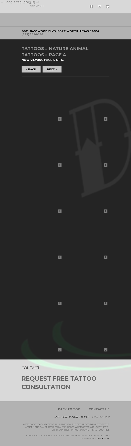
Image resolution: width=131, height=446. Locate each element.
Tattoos (33, 48)
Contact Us (99, 409)
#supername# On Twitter (107, 6)
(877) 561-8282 (33, 34)
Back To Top (69, 409)
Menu (37, 6)
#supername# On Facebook (91, 6)
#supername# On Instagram (99, 6)
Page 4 (57, 54)
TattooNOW (102, 438)
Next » (52, 69)
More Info (61, 120)
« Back (31, 69)
